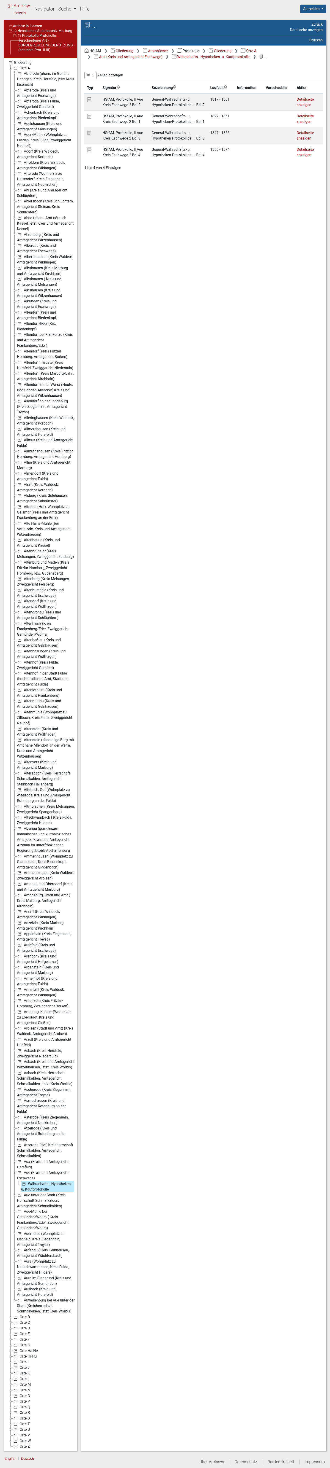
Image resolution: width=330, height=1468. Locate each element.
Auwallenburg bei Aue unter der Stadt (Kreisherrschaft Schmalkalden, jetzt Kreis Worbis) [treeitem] (46, 1305)
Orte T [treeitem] (21, 1424)
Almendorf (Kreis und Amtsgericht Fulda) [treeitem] (37, 476)
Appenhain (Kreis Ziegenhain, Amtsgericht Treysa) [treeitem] (44, 936)
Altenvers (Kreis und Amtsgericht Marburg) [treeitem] (37, 764)
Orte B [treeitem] (21, 1317)
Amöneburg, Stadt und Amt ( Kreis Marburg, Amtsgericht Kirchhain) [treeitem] (43, 900)
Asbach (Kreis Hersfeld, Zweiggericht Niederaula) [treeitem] (39, 1053)
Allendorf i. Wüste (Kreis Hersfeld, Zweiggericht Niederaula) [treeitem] (45, 365)
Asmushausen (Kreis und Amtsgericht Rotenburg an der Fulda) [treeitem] (41, 1106)
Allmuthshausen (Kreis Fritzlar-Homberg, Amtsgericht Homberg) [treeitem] (45, 454)
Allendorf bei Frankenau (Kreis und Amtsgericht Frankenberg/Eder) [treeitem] (45, 340)
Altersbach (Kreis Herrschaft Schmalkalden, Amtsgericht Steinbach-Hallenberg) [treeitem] (43, 778)
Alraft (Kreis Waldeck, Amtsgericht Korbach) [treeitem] (38, 487)
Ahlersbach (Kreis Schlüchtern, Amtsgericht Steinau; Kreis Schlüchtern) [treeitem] (45, 206)
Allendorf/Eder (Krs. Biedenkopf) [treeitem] (36, 326)
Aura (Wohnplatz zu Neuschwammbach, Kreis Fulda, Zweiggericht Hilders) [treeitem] (43, 1266)
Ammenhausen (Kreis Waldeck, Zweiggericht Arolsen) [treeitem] (45, 875)
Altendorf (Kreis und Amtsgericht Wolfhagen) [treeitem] (37, 603)
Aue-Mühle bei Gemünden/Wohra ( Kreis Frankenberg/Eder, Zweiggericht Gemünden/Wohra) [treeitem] (43, 1219)
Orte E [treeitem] (21, 1334)
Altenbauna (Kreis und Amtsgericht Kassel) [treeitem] (38, 542)
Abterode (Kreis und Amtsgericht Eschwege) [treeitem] (36, 93)
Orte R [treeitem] (21, 1412)
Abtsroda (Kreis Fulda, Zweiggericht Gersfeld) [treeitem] (38, 104)
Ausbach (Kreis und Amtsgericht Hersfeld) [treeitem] (36, 1291)
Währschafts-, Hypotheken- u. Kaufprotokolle (211, 57)
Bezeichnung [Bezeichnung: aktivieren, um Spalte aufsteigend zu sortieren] (163, 87)
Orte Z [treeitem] (21, 1446)
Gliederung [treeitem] (20, 62)
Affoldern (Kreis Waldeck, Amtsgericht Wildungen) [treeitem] (41, 165)
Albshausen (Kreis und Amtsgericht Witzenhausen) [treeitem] (39, 293)
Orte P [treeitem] (21, 1401)
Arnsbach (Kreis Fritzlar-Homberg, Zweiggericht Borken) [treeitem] (43, 1003)
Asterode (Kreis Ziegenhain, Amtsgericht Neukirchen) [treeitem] (43, 1120)
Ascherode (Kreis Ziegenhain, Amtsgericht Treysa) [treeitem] (44, 1092)
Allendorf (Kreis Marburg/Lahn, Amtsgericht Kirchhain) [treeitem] (45, 376)
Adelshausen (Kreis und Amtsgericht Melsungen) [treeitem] (39, 126)
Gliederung (122, 51)
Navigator (44, 9)
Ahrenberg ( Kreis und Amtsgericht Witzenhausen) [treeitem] (39, 237)
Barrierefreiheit (281, 1462)
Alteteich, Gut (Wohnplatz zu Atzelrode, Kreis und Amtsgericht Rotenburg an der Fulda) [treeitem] (43, 795)
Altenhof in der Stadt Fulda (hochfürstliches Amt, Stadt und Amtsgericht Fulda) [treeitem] (43, 678)
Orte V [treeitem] (21, 1435)
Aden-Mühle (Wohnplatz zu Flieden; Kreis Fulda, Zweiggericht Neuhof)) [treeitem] (44, 140)
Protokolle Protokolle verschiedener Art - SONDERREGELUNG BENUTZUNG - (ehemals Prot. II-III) (46, 42)
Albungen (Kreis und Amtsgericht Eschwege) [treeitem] (37, 303)
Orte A (248, 51)
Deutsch (27, 1458)
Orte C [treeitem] (21, 1322)
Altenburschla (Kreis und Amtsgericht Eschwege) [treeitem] (40, 592)
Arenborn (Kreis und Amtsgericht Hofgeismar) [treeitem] (37, 959)
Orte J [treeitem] (21, 1367)
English (10, 1458)
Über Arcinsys (211, 1462)
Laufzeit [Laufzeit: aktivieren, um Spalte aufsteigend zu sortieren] (218, 87)
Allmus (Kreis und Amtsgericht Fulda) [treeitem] (45, 442)
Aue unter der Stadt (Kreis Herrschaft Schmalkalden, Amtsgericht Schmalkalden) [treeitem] (41, 1200)
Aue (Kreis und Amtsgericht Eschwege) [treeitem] (43, 1175)
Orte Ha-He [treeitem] (25, 1351)
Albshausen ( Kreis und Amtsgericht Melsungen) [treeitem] (39, 281)
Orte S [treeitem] (21, 1418)
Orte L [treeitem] (21, 1379)
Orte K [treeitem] (21, 1373)
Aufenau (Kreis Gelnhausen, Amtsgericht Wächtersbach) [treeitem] (43, 1253)
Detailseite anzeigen (306, 30)
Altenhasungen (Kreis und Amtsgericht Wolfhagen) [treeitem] (41, 653)
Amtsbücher (155, 51)
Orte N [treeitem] (21, 1390)
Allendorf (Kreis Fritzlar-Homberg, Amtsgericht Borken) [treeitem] (42, 354)
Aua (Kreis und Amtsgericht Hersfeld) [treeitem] (43, 1164)
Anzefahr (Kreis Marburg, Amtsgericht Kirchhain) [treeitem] (40, 925)
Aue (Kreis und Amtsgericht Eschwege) (128, 57)
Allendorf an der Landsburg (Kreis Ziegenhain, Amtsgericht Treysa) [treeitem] (42, 406)
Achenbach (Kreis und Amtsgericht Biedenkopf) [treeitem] (38, 115)
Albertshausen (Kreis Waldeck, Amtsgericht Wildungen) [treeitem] (45, 259)
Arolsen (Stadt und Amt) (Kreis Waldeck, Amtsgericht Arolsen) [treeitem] (45, 1031)
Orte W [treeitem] (22, 1441)
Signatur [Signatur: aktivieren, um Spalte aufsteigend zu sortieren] (111, 87)
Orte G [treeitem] (21, 1345)
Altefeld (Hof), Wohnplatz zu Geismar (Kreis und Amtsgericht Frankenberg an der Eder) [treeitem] (43, 512)
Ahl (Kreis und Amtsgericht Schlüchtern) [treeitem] (42, 193)
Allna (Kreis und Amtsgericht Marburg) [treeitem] (43, 465)
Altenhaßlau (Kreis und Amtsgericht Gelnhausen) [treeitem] (39, 642)
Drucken (316, 40)
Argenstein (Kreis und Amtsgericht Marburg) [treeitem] (38, 970)
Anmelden (312, 9)
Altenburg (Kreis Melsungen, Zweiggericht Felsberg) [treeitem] (43, 581)
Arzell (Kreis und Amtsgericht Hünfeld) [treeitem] (44, 1042)
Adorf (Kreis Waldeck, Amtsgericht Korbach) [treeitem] (38, 154)
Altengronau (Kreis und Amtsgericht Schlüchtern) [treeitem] (39, 615)
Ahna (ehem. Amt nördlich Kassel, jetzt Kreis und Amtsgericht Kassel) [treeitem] (45, 223)
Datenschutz (246, 1462)
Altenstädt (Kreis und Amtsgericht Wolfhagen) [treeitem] (37, 731)
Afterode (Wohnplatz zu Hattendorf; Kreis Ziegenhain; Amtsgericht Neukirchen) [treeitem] (40, 179)
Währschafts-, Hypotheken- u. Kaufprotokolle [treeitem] (46, 1186)
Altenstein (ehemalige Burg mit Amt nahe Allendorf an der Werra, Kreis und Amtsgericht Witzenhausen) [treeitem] (45, 747)
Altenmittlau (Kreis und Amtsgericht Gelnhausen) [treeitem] (39, 703)
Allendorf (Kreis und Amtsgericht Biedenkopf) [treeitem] (37, 315)
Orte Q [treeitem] (21, 1407)
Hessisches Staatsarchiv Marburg (43, 31)
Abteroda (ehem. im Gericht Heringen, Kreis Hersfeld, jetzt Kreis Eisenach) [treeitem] (45, 79)
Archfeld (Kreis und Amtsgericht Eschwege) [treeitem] (36, 947)
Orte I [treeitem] (21, 1362)
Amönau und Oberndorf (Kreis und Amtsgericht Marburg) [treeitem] (44, 886)
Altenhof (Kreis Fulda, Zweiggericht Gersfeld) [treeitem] (38, 665)
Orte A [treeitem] (21, 68)
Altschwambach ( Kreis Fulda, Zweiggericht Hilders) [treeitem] (44, 820)
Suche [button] (65, 9)
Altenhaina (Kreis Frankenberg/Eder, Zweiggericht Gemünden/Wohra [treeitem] (43, 629)
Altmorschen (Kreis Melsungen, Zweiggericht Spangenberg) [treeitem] (46, 809)
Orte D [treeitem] (21, 1328)
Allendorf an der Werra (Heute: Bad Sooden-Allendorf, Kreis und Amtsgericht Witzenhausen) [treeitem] (45, 390)
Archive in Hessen (25, 26)
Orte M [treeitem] (22, 1384)
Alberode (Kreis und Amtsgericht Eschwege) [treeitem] (36, 248)
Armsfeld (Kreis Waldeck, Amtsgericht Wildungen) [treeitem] (41, 992)
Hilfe (84, 9)
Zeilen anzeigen (103, 75)
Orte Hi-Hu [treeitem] (25, 1356)
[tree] (40, 754)
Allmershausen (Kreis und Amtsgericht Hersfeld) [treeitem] (41, 431)
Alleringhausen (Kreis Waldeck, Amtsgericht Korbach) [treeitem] (45, 420)
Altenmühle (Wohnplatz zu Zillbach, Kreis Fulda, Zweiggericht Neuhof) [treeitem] (44, 717)
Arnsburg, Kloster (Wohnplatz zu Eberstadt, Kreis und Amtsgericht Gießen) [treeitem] (44, 1017)
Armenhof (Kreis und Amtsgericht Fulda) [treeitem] (37, 981)
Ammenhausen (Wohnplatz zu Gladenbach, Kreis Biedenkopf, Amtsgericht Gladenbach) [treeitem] (45, 861)
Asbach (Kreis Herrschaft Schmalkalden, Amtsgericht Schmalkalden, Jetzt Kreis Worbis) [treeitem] (44, 1078)
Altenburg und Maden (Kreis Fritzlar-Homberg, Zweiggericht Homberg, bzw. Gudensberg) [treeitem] (43, 567)
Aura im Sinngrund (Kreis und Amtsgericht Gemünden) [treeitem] (44, 1280)
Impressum (315, 1462)
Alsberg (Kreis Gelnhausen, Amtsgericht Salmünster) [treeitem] (42, 498)
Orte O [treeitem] (21, 1396)
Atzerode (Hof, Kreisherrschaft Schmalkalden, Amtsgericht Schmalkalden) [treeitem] (45, 1150)
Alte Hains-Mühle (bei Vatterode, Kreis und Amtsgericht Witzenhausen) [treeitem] (44, 529)
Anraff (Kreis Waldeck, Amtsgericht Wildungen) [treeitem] (38, 914)
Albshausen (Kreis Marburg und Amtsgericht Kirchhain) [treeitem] (42, 270)
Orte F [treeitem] (21, 1339)
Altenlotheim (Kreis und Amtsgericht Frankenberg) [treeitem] (39, 692)
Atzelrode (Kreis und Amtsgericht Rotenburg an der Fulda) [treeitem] (41, 1133)
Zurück (317, 24)
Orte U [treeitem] (21, 1429)
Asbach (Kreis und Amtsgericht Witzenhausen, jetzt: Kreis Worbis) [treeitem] (45, 1064)
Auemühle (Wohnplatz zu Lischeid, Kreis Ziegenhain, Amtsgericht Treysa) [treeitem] (40, 1239)
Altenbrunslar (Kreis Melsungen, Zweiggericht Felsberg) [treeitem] (45, 553)
